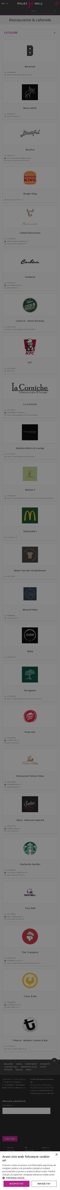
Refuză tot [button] (44, 1183)
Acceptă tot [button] (16, 1183)
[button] (30, 1177)
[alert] (30, 595)
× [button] (56, 1155)
